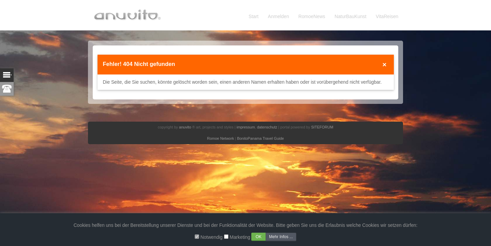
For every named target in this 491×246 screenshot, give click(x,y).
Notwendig (211, 237)
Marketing (239, 237)
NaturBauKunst (350, 16)
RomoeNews (311, 16)
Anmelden (278, 16)
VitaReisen (387, 16)
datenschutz (267, 127)
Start (253, 16)
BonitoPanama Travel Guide (260, 138)
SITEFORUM (322, 127)
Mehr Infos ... (281, 236)
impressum (246, 127)
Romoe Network (220, 138)
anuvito (185, 127)
